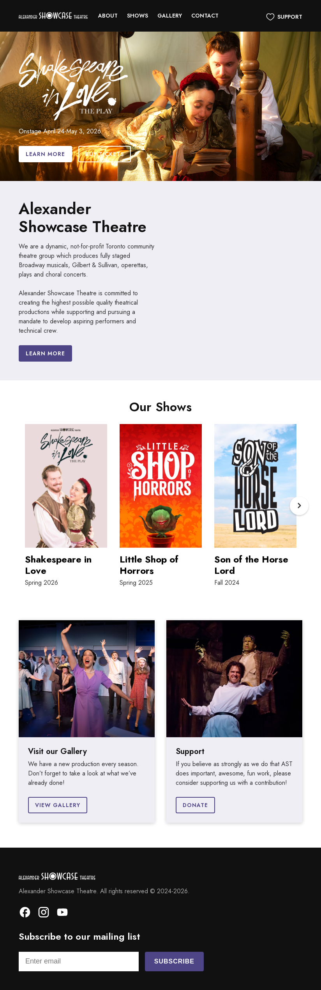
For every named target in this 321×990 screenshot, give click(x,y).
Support (289, 17)
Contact (205, 16)
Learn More (45, 154)
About (108, 16)
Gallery (169, 16)
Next (299, 509)
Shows (137, 16)
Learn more (45, 353)
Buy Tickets (104, 154)
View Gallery (57, 805)
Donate (195, 805)
